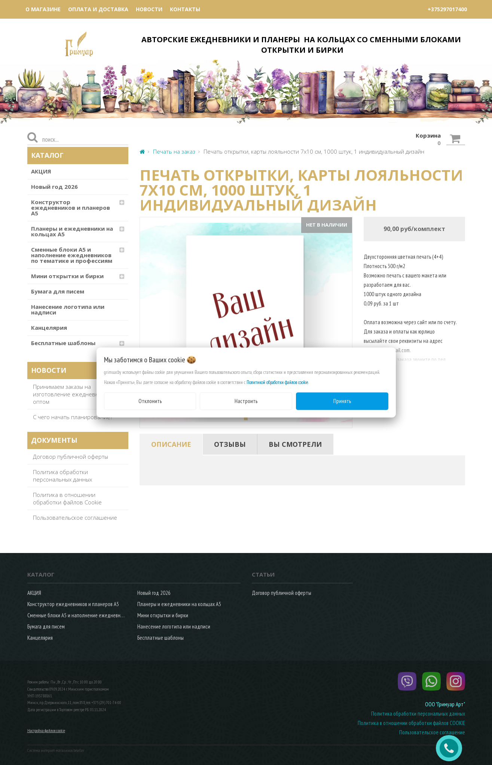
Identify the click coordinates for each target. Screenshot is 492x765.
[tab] (171, 444)
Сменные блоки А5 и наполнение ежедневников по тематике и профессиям (71, 255)
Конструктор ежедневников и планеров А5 (70, 207)
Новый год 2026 (54, 186)
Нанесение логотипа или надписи (67, 309)
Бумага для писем (57, 291)
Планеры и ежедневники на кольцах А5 (72, 231)
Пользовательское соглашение (75, 517)
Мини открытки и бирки (67, 276)
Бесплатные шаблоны (63, 343)
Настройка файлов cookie (46, 730)
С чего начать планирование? (73, 417)
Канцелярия (49, 327)
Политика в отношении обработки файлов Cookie (67, 498)
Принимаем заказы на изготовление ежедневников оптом (72, 394)
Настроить (246, 401)
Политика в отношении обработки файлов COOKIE (411, 722)
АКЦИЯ (41, 171)
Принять (342, 401)
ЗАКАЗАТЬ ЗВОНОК (452, 748)
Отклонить (150, 401)
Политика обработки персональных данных (62, 475)
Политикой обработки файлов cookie (277, 382)
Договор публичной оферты (70, 456)
